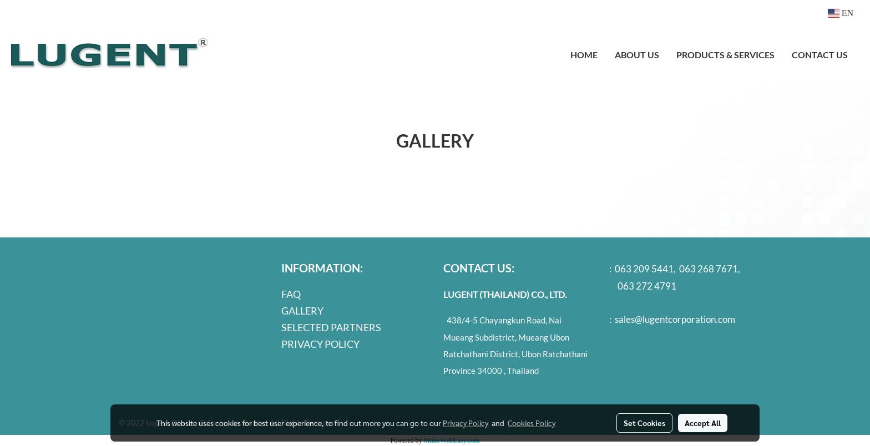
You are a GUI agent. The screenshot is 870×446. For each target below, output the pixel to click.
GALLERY (302, 311)
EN (840, 13)
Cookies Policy (531, 423)
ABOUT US (637, 54)
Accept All (703, 423)
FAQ (291, 294)
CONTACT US (820, 54)
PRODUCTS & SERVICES (725, 54)
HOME (584, 54)
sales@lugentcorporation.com (675, 319)
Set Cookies (644, 423)
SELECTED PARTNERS (331, 327)
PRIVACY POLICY (320, 344)
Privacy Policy (465, 423)
